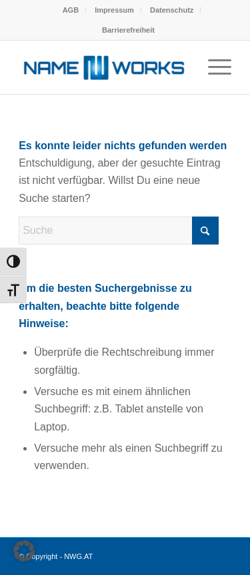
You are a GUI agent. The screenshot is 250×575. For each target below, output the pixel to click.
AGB (71, 10)
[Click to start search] (205, 231)
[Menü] (213, 67)
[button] (24, 551)
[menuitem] (71, 10)
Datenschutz (171, 10)
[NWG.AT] (104, 67)
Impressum (114, 10)
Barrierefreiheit (128, 30)
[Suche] (119, 231)
